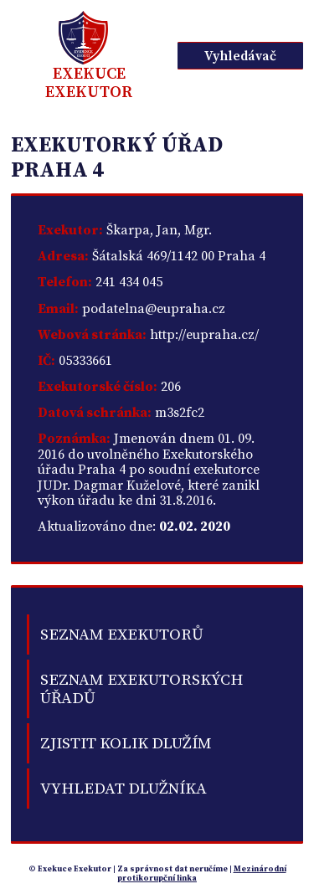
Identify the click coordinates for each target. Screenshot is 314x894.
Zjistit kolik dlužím (126, 743)
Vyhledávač (240, 56)
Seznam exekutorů (121, 634)
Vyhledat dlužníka (123, 788)
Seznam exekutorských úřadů (141, 689)
